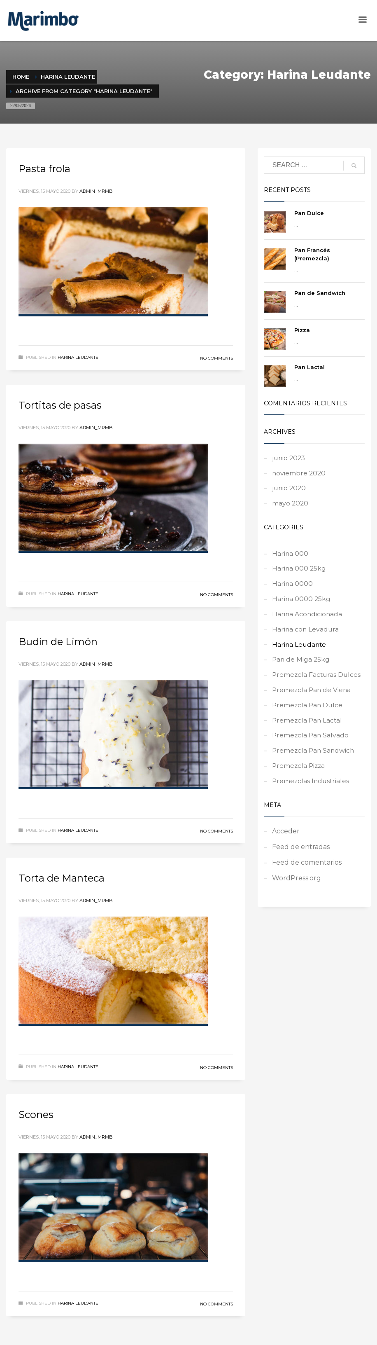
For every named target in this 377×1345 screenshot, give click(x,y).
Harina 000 (290, 555)
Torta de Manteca (62, 878)
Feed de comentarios (307, 872)
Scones (36, 1114)
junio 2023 (289, 458)
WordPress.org (296, 888)
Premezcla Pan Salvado (311, 743)
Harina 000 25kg (299, 571)
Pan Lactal (309, 367)
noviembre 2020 (299, 474)
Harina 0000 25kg (301, 602)
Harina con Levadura (306, 634)
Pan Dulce (309, 213)
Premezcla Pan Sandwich (314, 759)
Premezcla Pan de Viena (312, 696)
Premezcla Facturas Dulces (317, 681)
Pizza (302, 330)
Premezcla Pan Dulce (308, 712)
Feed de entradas (301, 857)
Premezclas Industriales (311, 790)
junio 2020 (289, 490)
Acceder (286, 841)
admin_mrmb (96, 191)
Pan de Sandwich (319, 293)
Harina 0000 (292, 587)
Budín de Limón (58, 642)
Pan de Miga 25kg (301, 665)
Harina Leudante (78, 357)
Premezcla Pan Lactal (308, 728)
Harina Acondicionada (307, 618)
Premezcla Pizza (299, 775)
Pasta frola (44, 169)
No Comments (216, 358)
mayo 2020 (290, 505)
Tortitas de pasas (60, 405)
